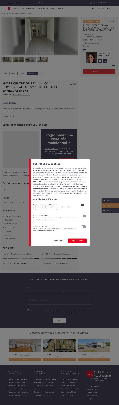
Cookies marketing (55, 229)
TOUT (77, 241)
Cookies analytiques (55, 218)
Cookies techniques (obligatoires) (55, 207)
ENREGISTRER (58, 241)
